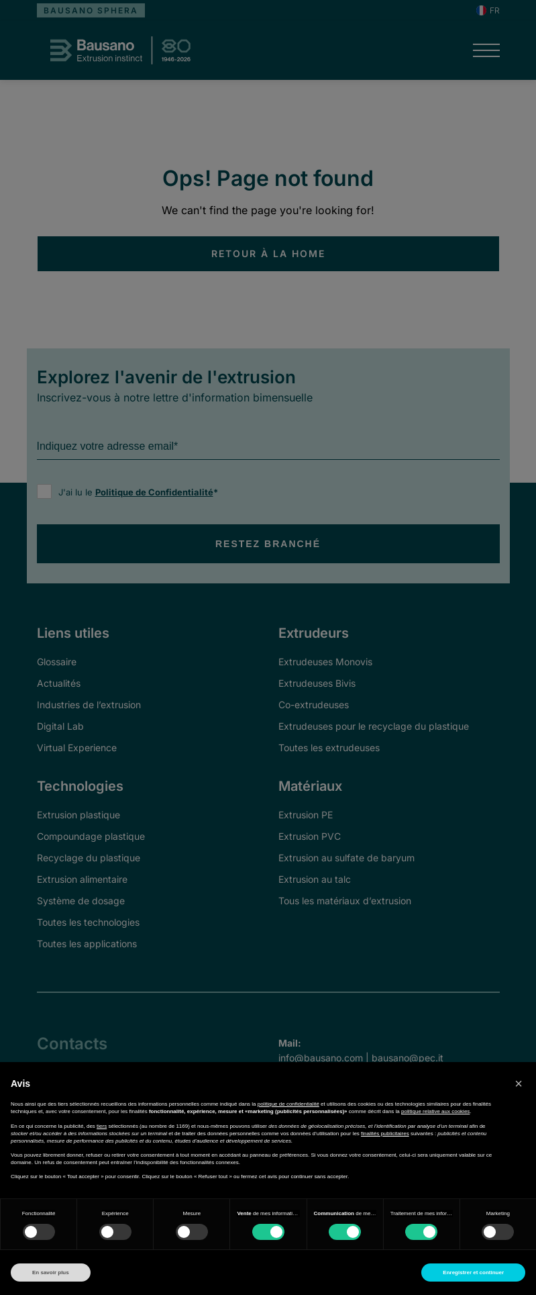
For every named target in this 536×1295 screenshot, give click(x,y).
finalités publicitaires (385, 1134)
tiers (102, 1126)
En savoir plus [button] (50, 1272)
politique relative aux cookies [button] (435, 1111)
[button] (518, 1083)
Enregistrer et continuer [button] (473, 1272)
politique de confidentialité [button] (288, 1104)
